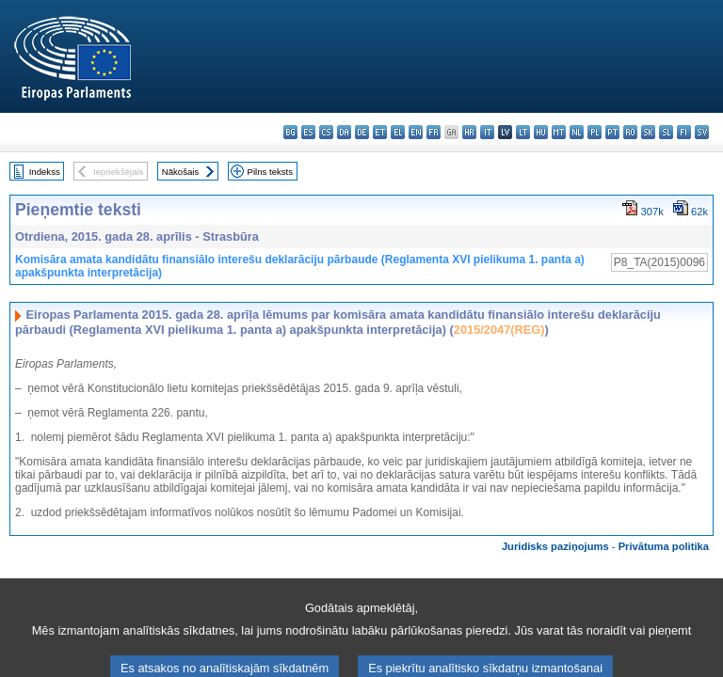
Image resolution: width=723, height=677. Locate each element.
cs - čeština (326, 132)
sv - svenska (702, 132)
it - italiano (487, 132)
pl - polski (594, 132)
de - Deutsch (362, 132)
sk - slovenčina (648, 132)
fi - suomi (684, 132)
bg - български (290, 132)
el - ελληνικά (398, 132)
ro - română (630, 132)
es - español (308, 132)
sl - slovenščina (666, 132)
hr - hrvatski (469, 132)
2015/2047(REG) (499, 330)
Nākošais (180, 171)
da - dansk (344, 132)
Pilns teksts (271, 171)
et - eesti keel (380, 132)
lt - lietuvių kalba (523, 132)
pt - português (612, 132)
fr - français (433, 132)
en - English (416, 132)
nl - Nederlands (577, 132)
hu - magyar (541, 132)
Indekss (44, 171)
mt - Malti (559, 132)
